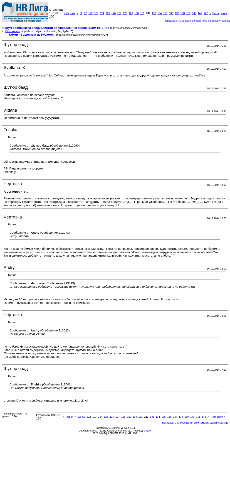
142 (206, 13)
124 (102, 13)
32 (81, 13)
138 (183, 13)
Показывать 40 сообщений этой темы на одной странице (197, 20)
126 (113, 13)
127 (119, 13)
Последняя (219, 13)
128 (125, 13)
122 (90, 13)
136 (171, 13)
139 (188, 13)
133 (154, 13)
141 (200, 13)
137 (177, 13)
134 (160, 13)
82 (85, 13)
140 (194, 13)
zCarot (147, 430)
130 (136, 13)
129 (131, 13)
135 (165, 13)
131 (142, 13)
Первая (69, 13)
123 (96, 13)
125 (108, 13)
